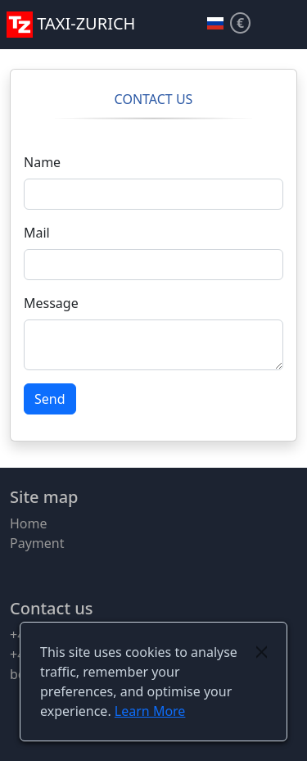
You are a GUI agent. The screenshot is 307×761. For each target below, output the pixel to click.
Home (28, 523)
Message (51, 303)
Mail (37, 233)
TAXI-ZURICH (71, 23)
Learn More (150, 711)
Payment (37, 543)
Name (42, 162)
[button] (287, 25)
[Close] (261, 652)
